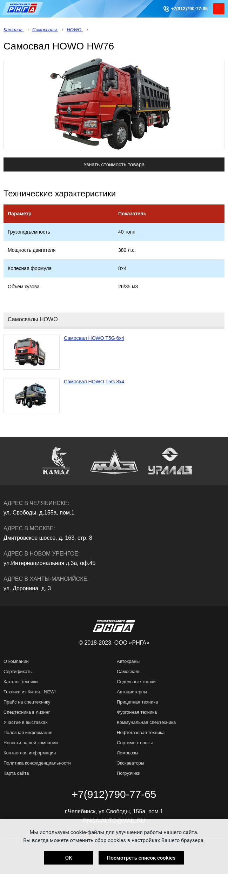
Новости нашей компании (31, 742)
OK (68, 858)
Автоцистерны (132, 691)
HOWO (75, 29)
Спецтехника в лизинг (27, 712)
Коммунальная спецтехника (146, 722)
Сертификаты (18, 671)
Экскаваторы (130, 763)
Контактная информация (30, 752)
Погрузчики (128, 773)
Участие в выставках (26, 722)
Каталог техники (21, 681)
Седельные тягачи (136, 681)
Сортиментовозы (135, 742)
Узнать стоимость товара (114, 164)
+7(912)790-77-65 (189, 8)
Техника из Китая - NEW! (30, 691)
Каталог (14, 29)
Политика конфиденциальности (37, 763)
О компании (16, 661)
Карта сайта (16, 773)
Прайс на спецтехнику (27, 702)
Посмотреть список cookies (141, 858)
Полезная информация (28, 732)
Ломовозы (127, 752)
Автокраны (128, 661)
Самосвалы (45, 29)
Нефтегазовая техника (141, 732)
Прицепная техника (137, 702)
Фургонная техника (137, 712)
